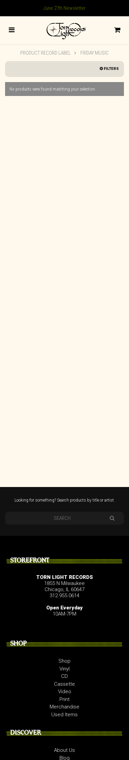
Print (64, 699)
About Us (64, 750)
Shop (64, 661)
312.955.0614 (64, 595)
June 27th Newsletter (64, 8)
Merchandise (64, 707)
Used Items (64, 715)
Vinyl (64, 669)
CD (64, 676)
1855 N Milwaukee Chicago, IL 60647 (64, 586)
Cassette (64, 684)
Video (64, 691)
